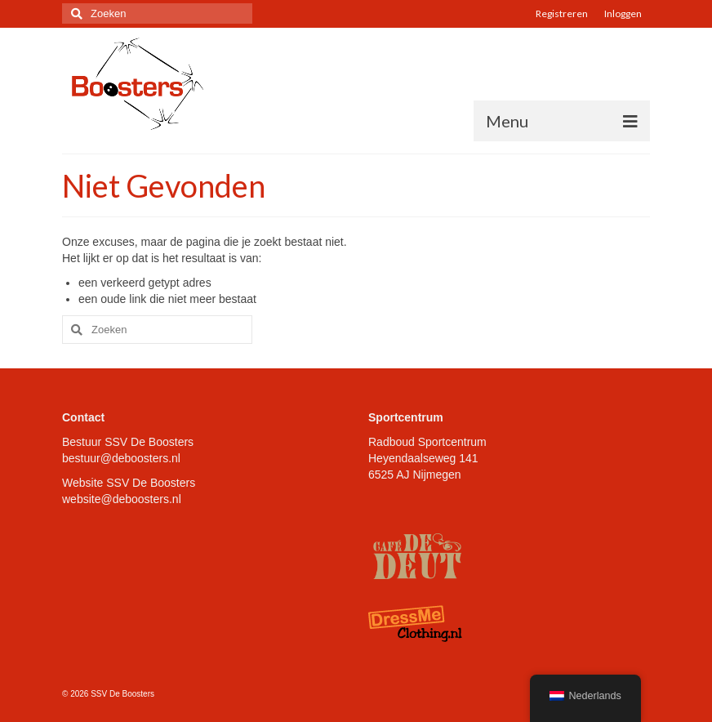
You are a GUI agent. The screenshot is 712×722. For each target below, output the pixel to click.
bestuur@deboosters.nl (121, 458)
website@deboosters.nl (121, 499)
